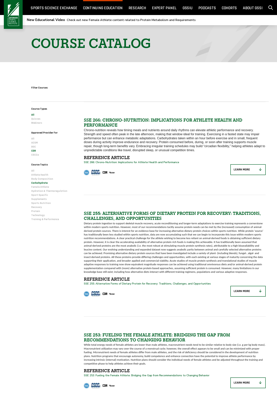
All (32, 115)
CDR (33, 151)
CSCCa (35, 155)
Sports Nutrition (41, 203)
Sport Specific (39, 195)
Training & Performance (45, 219)
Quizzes (35, 119)
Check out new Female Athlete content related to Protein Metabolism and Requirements (111, 20)
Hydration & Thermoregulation (49, 191)
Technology (38, 215)
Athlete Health (39, 175)
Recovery (36, 207)
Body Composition (42, 179)
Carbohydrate (39, 183)
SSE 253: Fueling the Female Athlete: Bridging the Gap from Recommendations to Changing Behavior (146, 375)
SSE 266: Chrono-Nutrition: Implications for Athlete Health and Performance (132, 162)
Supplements (39, 199)
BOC (33, 147)
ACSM (34, 142)
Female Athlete (40, 187)
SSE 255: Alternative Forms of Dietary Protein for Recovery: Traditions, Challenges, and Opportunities (147, 283)
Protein (35, 211)
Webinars (36, 123)
